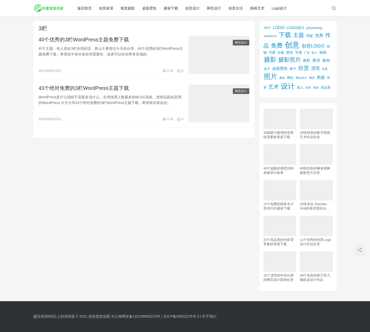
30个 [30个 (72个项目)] (267, 28)
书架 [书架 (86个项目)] (309, 36)
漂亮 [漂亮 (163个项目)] (315, 68)
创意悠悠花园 (99, 316)
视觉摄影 (128, 8)
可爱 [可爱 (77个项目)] (272, 52)
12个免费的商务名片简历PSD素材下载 (278, 206)
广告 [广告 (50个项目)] (307, 52)
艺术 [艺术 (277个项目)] (274, 87)
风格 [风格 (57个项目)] (316, 87)
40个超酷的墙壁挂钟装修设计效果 (278, 170)
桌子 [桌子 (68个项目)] (267, 69)
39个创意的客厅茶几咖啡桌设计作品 (315, 277)
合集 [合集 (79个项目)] (281, 52)
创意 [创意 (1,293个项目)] (292, 45)
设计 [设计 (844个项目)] (288, 86)
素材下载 (171, 8)
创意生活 (235, 8)
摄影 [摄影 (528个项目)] (270, 59)
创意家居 (106, 8)
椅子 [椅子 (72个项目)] (293, 69)
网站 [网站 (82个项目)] (290, 78)
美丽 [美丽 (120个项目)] (321, 77)
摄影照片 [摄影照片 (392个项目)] (289, 59)
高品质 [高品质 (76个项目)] (326, 87)
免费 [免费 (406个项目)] (277, 45)
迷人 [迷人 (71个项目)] (300, 87)
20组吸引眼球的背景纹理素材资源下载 (278, 135)
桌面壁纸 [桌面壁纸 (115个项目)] (280, 68)
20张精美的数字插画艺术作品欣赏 (315, 135)
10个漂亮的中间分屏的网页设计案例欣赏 (278, 277)
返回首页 (84, 8)
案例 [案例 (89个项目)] (326, 60)
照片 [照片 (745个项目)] (270, 76)
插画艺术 (257, 8)
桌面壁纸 (149, 8)
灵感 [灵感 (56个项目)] (324, 68)
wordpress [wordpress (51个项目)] (270, 35)
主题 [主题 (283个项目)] (298, 35)
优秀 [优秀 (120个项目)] (319, 35)
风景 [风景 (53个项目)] (308, 87)
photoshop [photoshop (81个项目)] (314, 28)
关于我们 (209, 316)
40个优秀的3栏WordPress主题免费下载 (84, 39)
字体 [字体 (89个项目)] (298, 52)
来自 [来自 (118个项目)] (316, 60)
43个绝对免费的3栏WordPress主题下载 (84, 88)
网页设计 (214, 8)
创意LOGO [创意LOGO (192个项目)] (313, 46)
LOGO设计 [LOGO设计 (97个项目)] (295, 28)
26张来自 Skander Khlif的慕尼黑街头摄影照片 (315, 206)
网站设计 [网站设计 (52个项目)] (301, 77)
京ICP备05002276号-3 (181, 316)
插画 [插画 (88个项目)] (323, 52)
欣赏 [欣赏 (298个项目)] (303, 68)
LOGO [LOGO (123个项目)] (278, 27)
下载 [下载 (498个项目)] (285, 34)
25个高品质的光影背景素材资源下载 (278, 242)
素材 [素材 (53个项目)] (282, 77)
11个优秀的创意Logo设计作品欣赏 (315, 242)
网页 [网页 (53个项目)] (312, 77)
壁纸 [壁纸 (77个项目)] (289, 52)
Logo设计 (279, 8)
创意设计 (192, 8)
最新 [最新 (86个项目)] (306, 60)
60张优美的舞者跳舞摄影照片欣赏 (315, 170)
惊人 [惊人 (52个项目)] (314, 52)
